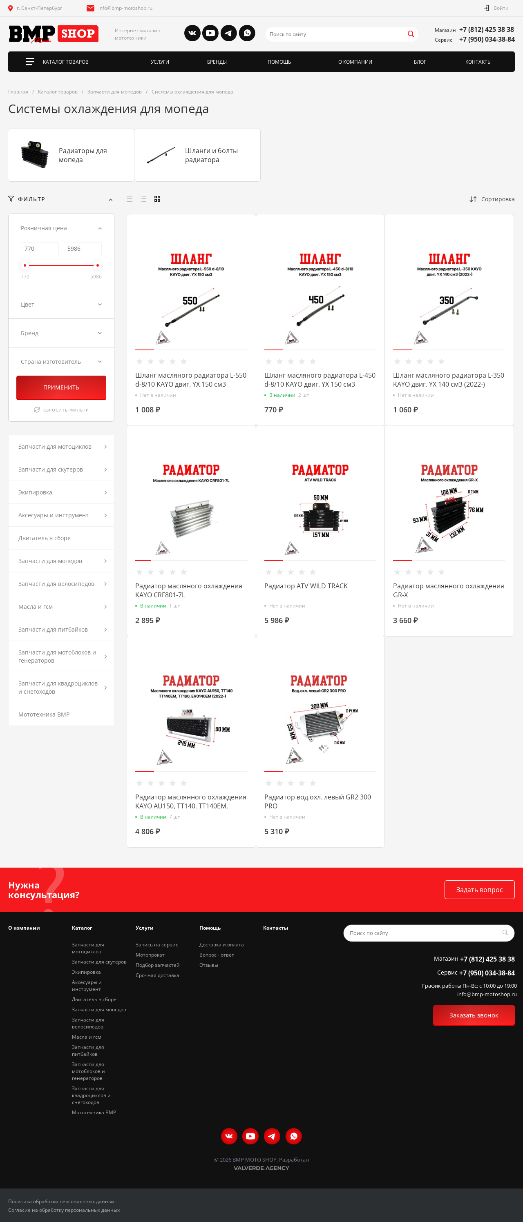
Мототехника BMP (94, 1112)
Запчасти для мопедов (99, 1009)
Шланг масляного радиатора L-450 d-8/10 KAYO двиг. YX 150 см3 (319, 380)
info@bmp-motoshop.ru (125, 7)
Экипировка (86, 971)
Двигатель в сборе (94, 999)
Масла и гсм (86, 1036)
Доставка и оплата (221, 944)
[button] (144, 349)
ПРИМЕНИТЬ (61, 387)
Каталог (82, 927)
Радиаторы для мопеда (83, 155)
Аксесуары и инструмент (87, 986)
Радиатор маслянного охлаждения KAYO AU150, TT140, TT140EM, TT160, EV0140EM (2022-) (190, 805)
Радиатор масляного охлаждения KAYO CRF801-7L (188, 590)
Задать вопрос (479, 889)
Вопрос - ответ (216, 954)
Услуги (145, 927)
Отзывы (208, 965)
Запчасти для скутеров (99, 961)
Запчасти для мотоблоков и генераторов (88, 1071)
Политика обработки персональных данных (61, 1201)
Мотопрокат (150, 954)
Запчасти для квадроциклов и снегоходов (91, 1095)
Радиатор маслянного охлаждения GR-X (448, 590)
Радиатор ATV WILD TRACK (306, 585)
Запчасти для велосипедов (88, 1023)
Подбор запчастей (158, 965)
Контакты (275, 927)
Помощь (210, 927)
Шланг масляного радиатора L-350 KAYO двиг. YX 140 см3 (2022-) (448, 380)
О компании (24, 927)
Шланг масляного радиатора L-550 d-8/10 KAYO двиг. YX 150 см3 (190, 380)
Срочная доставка (157, 975)
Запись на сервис (157, 944)
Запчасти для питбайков (88, 1050)
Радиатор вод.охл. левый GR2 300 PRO (317, 801)
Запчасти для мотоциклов (88, 948)
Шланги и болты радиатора (211, 155)
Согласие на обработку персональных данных (64, 1209)
